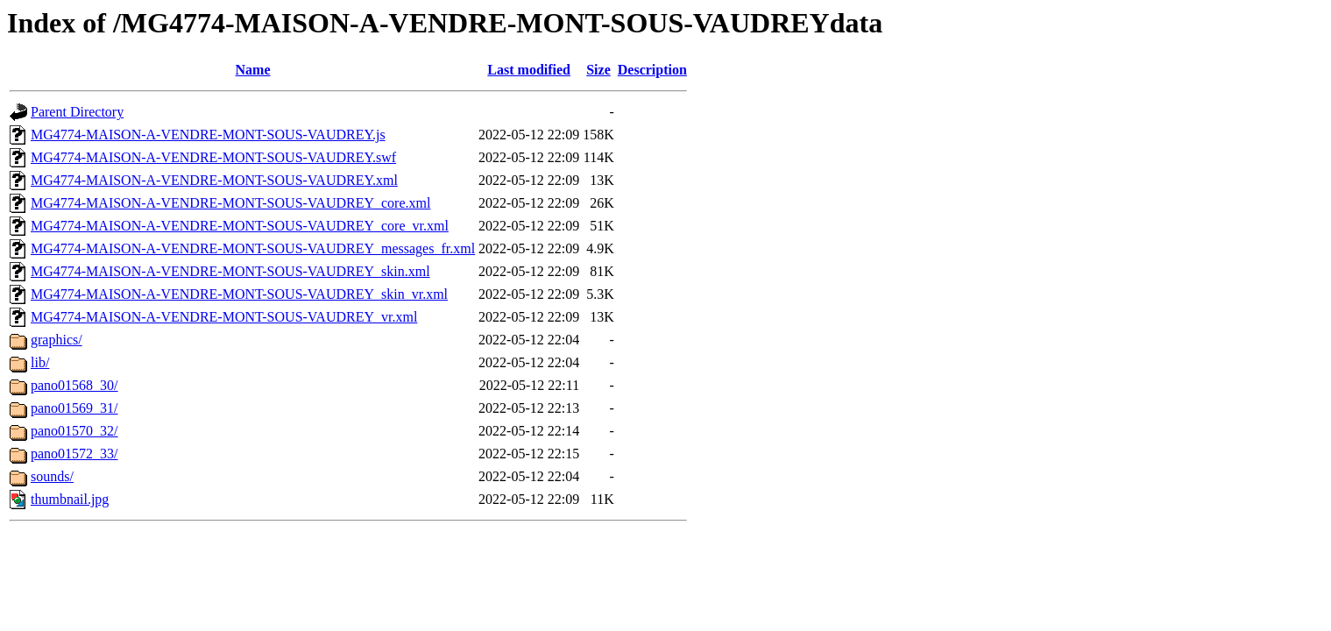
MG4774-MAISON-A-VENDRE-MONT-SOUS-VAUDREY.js (208, 134)
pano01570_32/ (74, 430)
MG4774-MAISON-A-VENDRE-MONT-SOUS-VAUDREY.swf (213, 157)
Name (253, 69)
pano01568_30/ (74, 385)
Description (652, 69)
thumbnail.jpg (70, 499)
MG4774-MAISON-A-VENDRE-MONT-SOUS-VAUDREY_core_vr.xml (240, 225)
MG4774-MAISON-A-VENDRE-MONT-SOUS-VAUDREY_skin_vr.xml (239, 294)
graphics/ (56, 339)
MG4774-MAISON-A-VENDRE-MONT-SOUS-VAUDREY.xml (214, 180)
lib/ (40, 362)
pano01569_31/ (74, 408)
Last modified (528, 69)
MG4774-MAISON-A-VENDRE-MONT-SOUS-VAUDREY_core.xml (230, 202)
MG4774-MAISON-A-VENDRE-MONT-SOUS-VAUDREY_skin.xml (230, 271)
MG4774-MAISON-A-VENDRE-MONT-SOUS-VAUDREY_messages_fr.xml (253, 248)
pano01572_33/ (74, 453)
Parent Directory (77, 111)
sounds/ (52, 476)
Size (598, 69)
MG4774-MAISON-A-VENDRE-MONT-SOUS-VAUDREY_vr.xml (224, 316)
